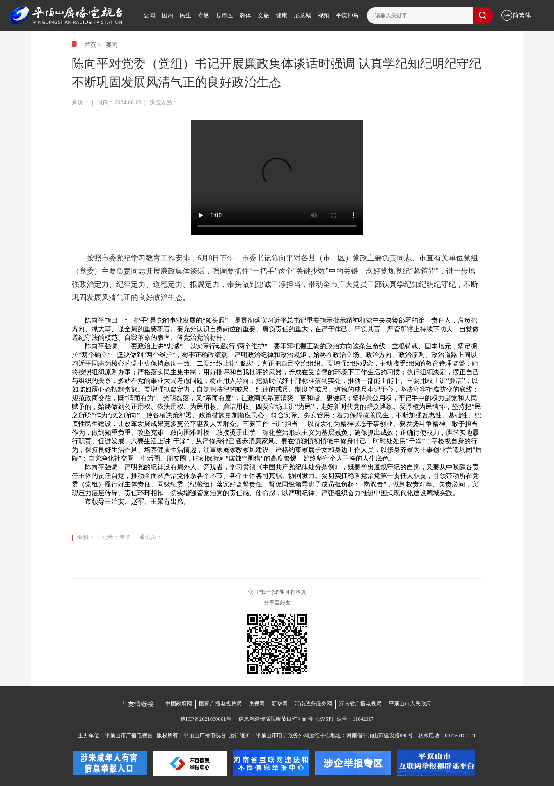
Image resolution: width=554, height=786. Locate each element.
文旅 (263, 15)
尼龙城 (302, 15)
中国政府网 (178, 704)
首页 (90, 45)
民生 (185, 15)
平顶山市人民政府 (410, 704)
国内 (167, 15)
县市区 (224, 15)
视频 (323, 15)
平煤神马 (347, 15)
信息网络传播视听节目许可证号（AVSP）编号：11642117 (306, 719)
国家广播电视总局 (220, 704)
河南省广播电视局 (360, 704)
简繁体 (522, 15)
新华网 (280, 704)
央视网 (257, 704)
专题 (203, 15)
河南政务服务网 (313, 704)
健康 (281, 15)
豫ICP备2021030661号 (206, 719)
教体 (245, 15)
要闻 (149, 15)
